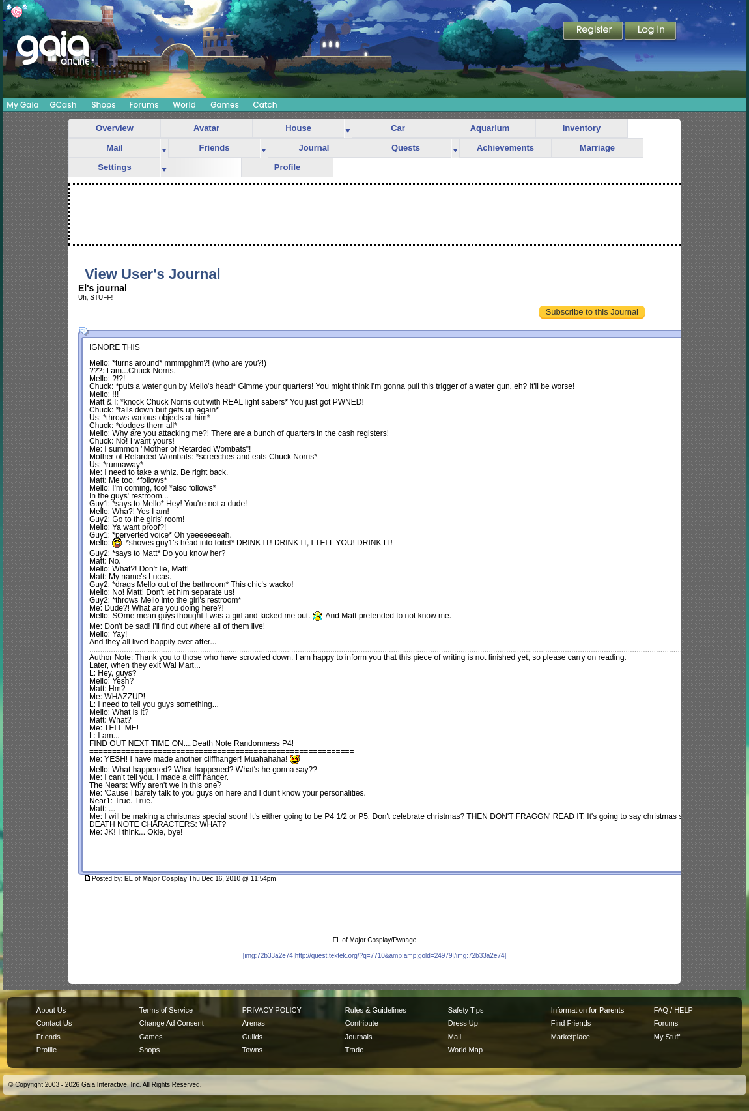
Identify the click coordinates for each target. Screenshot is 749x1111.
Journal (314, 147)
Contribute (361, 1023)
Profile (287, 167)
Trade (354, 1050)
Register (594, 32)
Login (651, 32)
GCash (63, 104)
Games (224, 104)
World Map (465, 1050)
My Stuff (667, 1037)
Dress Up (463, 1023)
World (184, 104)
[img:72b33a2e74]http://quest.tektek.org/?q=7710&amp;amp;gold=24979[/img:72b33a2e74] (375, 955)
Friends (214, 147)
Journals (359, 1037)
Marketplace (570, 1037)
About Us (51, 1010)
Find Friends (571, 1023)
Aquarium (490, 128)
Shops (103, 104)
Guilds (252, 1037)
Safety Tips (466, 1010)
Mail (114, 147)
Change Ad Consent (171, 1023)
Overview (115, 128)
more (348, 128)
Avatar (206, 128)
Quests (405, 147)
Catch (265, 104)
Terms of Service (166, 1010)
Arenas (253, 1023)
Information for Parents (587, 1010)
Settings (114, 167)
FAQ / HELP (673, 1010)
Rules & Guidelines (375, 1010)
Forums (143, 104)
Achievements (505, 147)
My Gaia (22, 104)
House (298, 128)
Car (398, 128)
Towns (252, 1050)
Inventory (582, 128)
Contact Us (54, 1023)
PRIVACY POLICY (272, 1010)
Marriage (597, 147)
